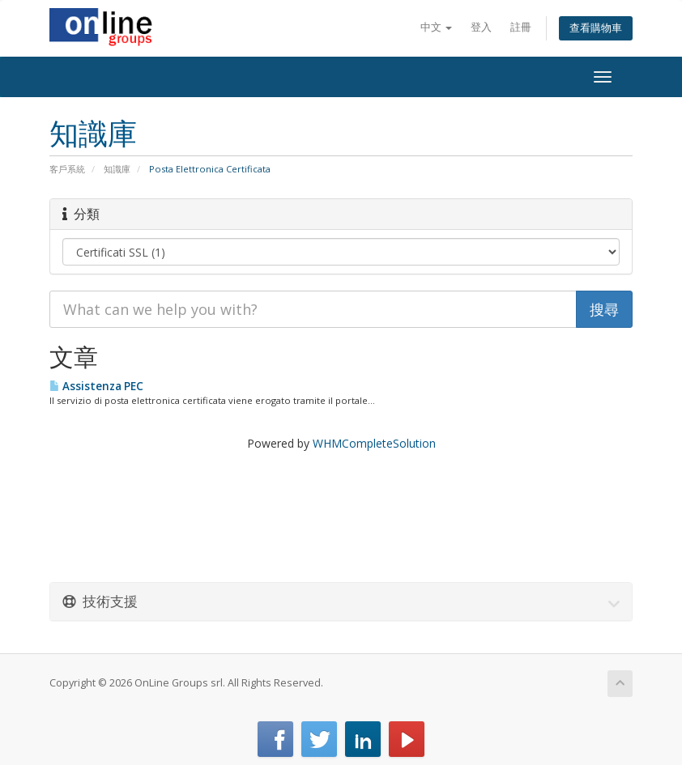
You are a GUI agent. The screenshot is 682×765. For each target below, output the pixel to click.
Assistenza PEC (96, 386)
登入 (481, 27)
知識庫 (117, 169)
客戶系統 (67, 169)
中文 (436, 27)
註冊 (520, 27)
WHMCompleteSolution (374, 443)
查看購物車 (595, 28)
